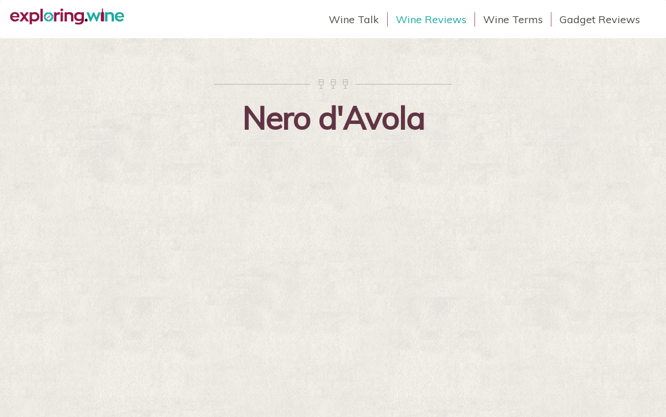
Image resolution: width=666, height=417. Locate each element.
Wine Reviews (431, 19)
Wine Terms (513, 19)
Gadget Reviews (600, 19)
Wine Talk (354, 19)
